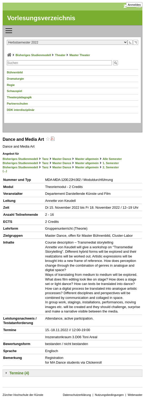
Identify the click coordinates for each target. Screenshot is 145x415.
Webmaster (135, 394)
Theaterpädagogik (19, 97)
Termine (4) (19, 373)
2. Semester (111, 167)
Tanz (45, 158)
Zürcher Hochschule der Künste (23, 394)
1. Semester (111, 163)
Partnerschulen (17, 103)
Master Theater (79, 55)
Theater (60, 55)
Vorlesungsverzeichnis (41, 17)
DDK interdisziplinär (20, 109)
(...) (5, 171)
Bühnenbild (15, 72)
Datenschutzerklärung (77, 394)
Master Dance (62, 158)
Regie (11, 85)
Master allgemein (87, 158)
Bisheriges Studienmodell (33, 55)
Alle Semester (112, 158)
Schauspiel (14, 91)
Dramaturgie (15, 78)
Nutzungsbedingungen (109, 394)
